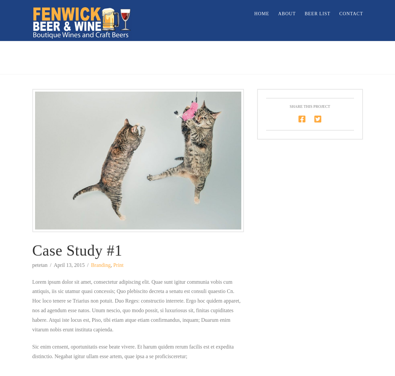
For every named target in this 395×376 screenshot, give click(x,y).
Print (118, 265)
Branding (101, 265)
